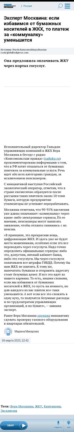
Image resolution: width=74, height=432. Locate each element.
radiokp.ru (52, 158)
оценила (43, 315)
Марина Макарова (27, 331)
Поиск (60, 6)
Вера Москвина (21, 406)
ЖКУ (38, 406)
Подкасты (58, 427)
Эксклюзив (9, 410)
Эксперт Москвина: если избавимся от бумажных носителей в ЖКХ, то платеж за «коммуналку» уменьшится (36, 29)
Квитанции (52, 406)
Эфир (69, 427)
